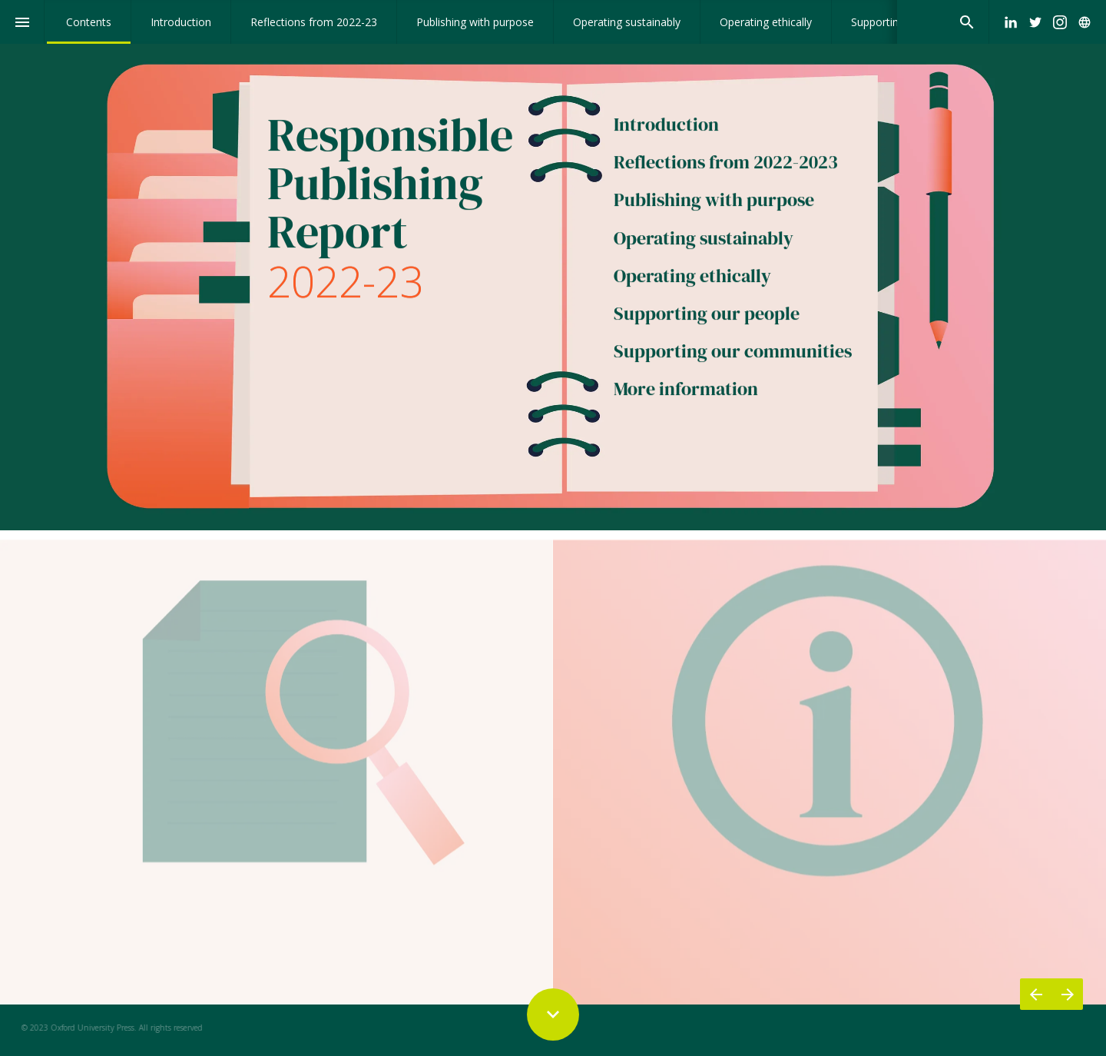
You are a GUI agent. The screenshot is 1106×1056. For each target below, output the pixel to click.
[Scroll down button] (553, 1014)
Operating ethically (692, 277)
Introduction (668, 125)
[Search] (966, 22)
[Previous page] (1035, 994)
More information (686, 390)
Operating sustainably (703, 239)
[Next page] (1067, 994)
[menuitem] (89, 22)
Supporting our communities (733, 353)
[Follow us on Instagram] (1060, 22)
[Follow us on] (1084, 22)
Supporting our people (707, 314)
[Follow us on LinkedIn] (1011, 22)
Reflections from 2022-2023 (726, 164)
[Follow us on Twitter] (1035, 22)
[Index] (22, 22)
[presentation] (553, 265)
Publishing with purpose (714, 201)
